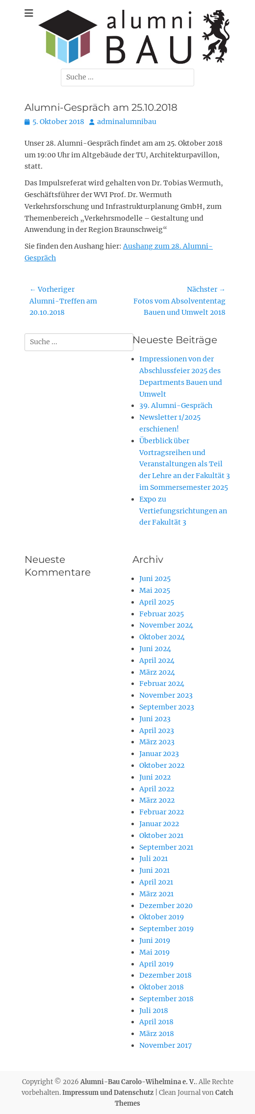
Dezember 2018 (165, 975)
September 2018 (166, 998)
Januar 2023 (159, 753)
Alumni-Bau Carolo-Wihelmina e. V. (138, 1082)
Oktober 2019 (161, 916)
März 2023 (157, 741)
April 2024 (157, 660)
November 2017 (165, 1045)
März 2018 (156, 1033)
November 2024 (166, 625)
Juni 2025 (155, 578)
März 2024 (157, 672)
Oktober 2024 (162, 637)
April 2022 (156, 789)
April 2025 (156, 602)
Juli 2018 (153, 1010)
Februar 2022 (161, 812)
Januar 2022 (159, 823)
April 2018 (156, 1021)
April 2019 (156, 964)
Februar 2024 (161, 683)
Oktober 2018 (161, 987)
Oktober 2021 (161, 835)
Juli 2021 (153, 858)
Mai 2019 (154, 952)
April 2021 (156, 882)
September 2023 (166, 707)
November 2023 (166, 695)
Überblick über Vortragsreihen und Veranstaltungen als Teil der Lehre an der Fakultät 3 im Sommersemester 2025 (184, 464)
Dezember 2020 (166, 905)
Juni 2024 (155, 648)
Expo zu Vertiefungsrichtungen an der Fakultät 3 (183, 511)
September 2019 (166, 928)
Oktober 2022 (161, 765)
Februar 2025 (161, 613)
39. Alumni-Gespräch (175, 405)
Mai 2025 (154, 590)
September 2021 (166, 847)
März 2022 (157, 800)
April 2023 (156, 730)
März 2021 (156, 893)
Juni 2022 (155, 777)
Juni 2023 (155, 718)
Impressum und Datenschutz (107, 1093)
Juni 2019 (154, 940)
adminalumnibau (126, 121)
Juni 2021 (154, 870)
